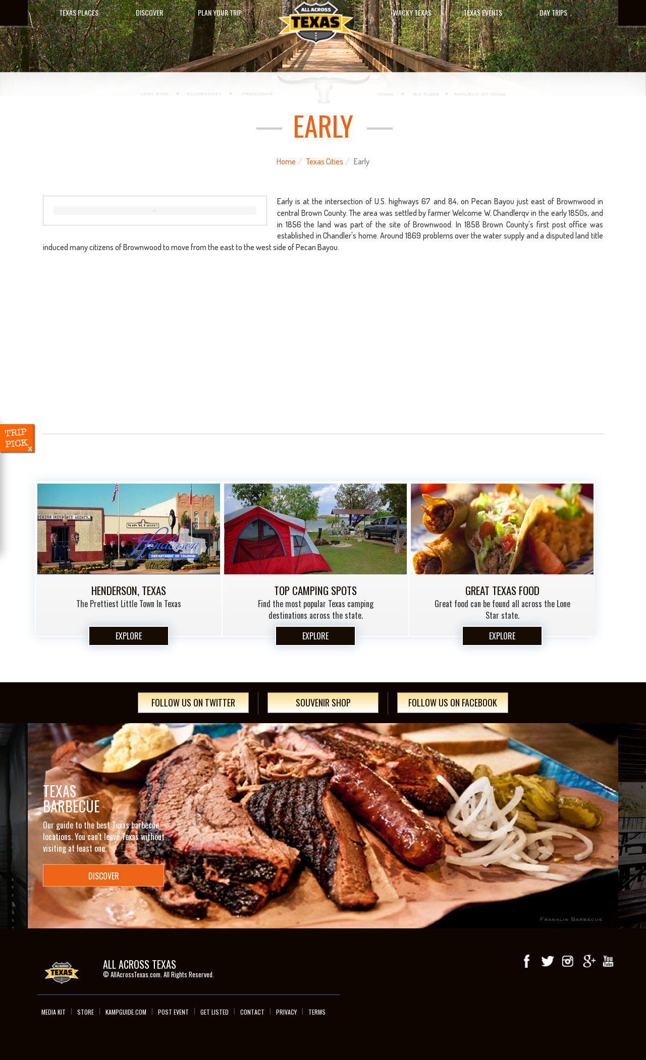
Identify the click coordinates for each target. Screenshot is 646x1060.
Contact (252, 1012)
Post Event (173, 1012)
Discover (149, 12)
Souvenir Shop (323, 702)
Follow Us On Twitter (193, 702)
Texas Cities (324, 161)
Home (286, 161)
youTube (608, 961)
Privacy (286, 1012)
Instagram (568, 961)
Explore (129, 636)
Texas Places (78, 12)
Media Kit (53, 1012)
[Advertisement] (323, 352)
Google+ (588, 961)
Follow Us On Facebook (452, 702)
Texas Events (482, 12)
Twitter (547, 961)
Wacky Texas (412, 12)
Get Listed (214, 1012)
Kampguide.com (125, 1012)
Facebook (527, 961)
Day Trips (553, 12)
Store (85, 1012)
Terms (317, 1012)
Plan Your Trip (220, 12)
